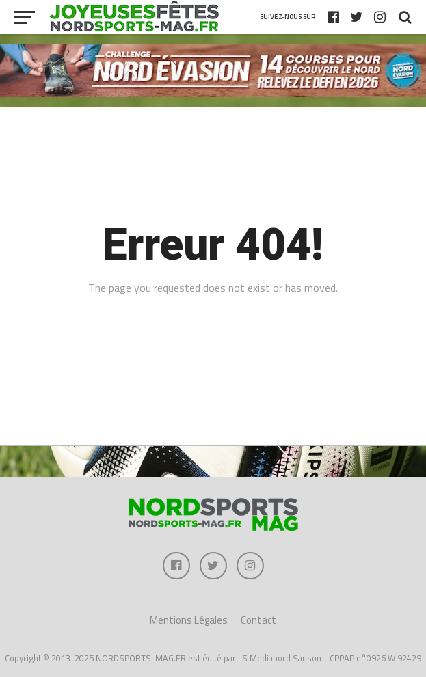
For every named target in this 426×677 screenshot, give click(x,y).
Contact (258, 620)
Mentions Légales (189, 620)
